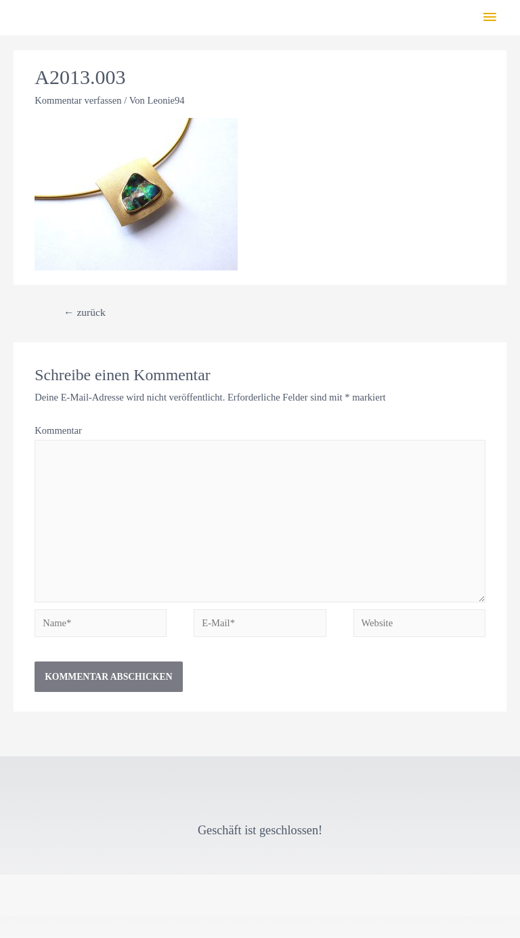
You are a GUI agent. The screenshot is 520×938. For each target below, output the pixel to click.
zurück (85, 312)
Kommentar (58, 430)
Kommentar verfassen (78, 100)
